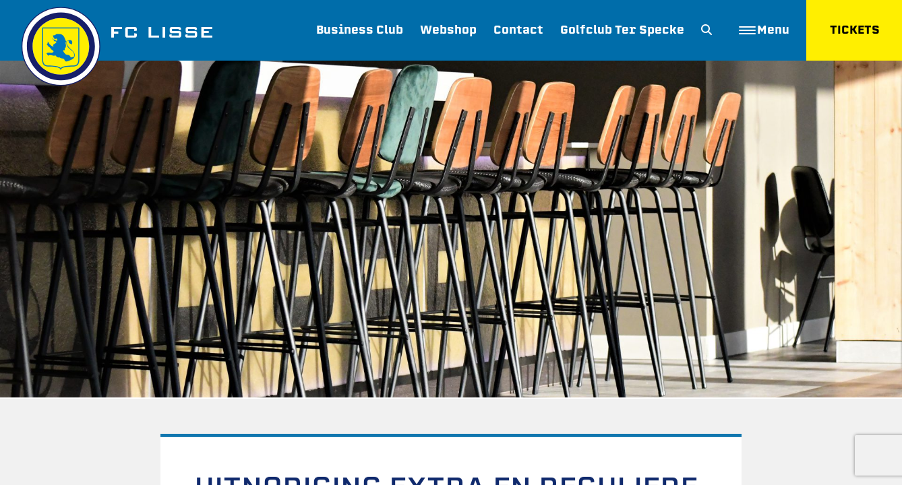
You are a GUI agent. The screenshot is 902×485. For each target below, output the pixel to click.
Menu (763, 30)
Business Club (358, 30)
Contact (518, 30)
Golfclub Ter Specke (622, 30)
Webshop (447, 30)
